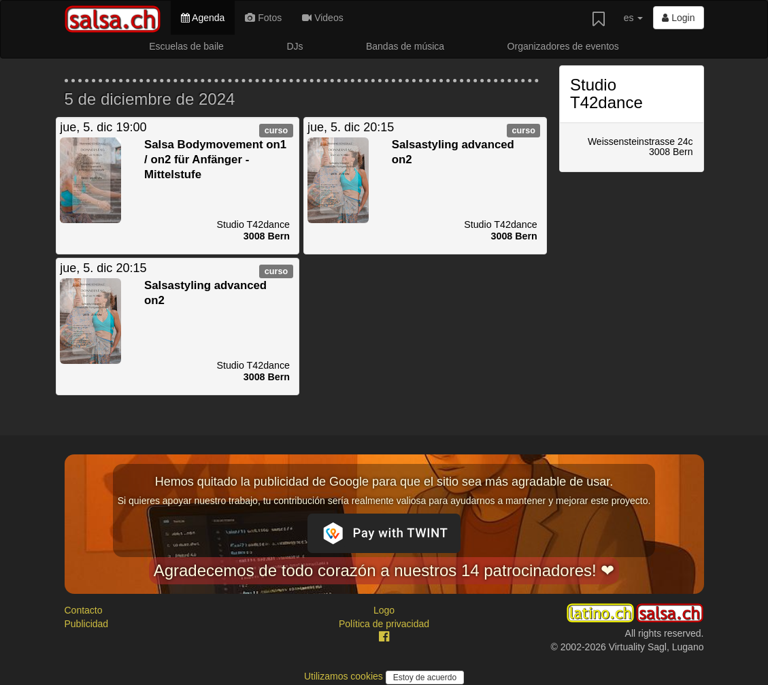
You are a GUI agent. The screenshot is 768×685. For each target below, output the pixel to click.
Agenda (202, 17)
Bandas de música (405, 46)
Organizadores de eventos (563, 46)
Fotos (263, 17)
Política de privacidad (384, 623)
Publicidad (87, 623)
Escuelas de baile (186, 46)
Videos (322, 17)
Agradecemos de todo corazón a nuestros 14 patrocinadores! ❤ (384, 570)
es (634, 17)
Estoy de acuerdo (424, 677)
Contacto (84, 610)
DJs (294, 46)
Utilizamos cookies (345, 676)
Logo (384, 610)
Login (678, 17)
